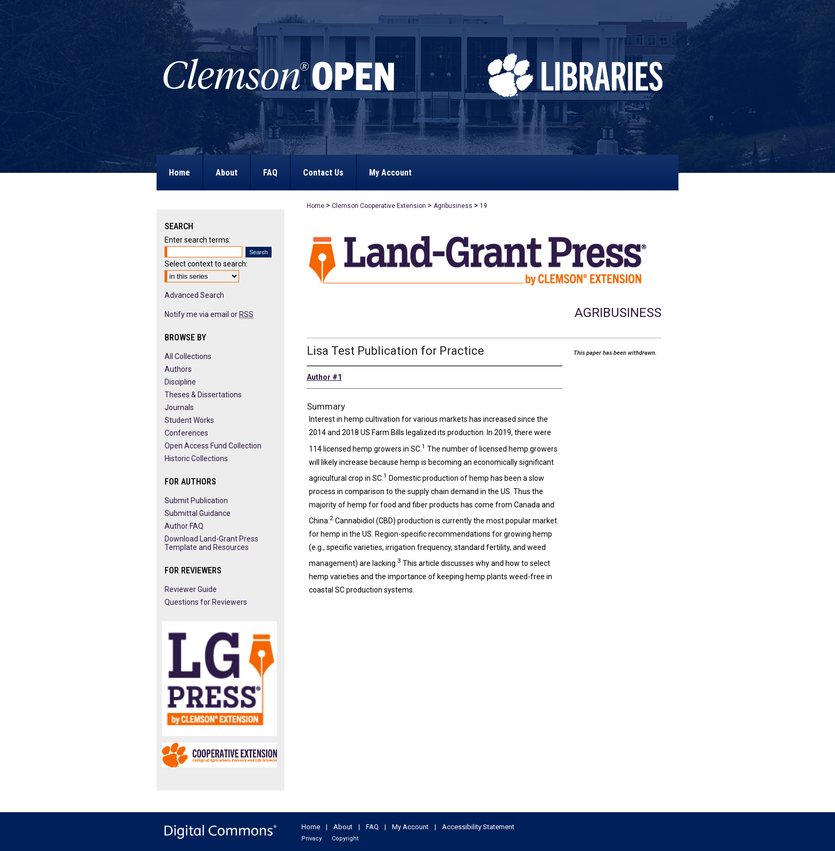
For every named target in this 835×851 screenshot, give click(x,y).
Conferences (186, 433)
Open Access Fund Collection (213, 445)
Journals (179, 407)
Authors (178, 369)
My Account (410, 827)
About (343, 827)
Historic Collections (196, 458)
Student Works (189, 420)
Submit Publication (196, 500)
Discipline (180, 382)
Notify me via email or (209, 314)
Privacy (311, 838)
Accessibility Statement (478, 827)
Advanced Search (194, 295)
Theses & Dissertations (203, 394)
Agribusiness (452, 206)
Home (315, 206)
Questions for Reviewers (206, 602)
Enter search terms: (198, 240)
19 (483, 206)
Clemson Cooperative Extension (379, 206)
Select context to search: (206, 264)
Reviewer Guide (191, 589)
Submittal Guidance (198, 513)
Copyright (345, 838)
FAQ (372, 827)
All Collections (188, 356)
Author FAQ (184, 526)
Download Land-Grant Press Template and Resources (211, 543)
